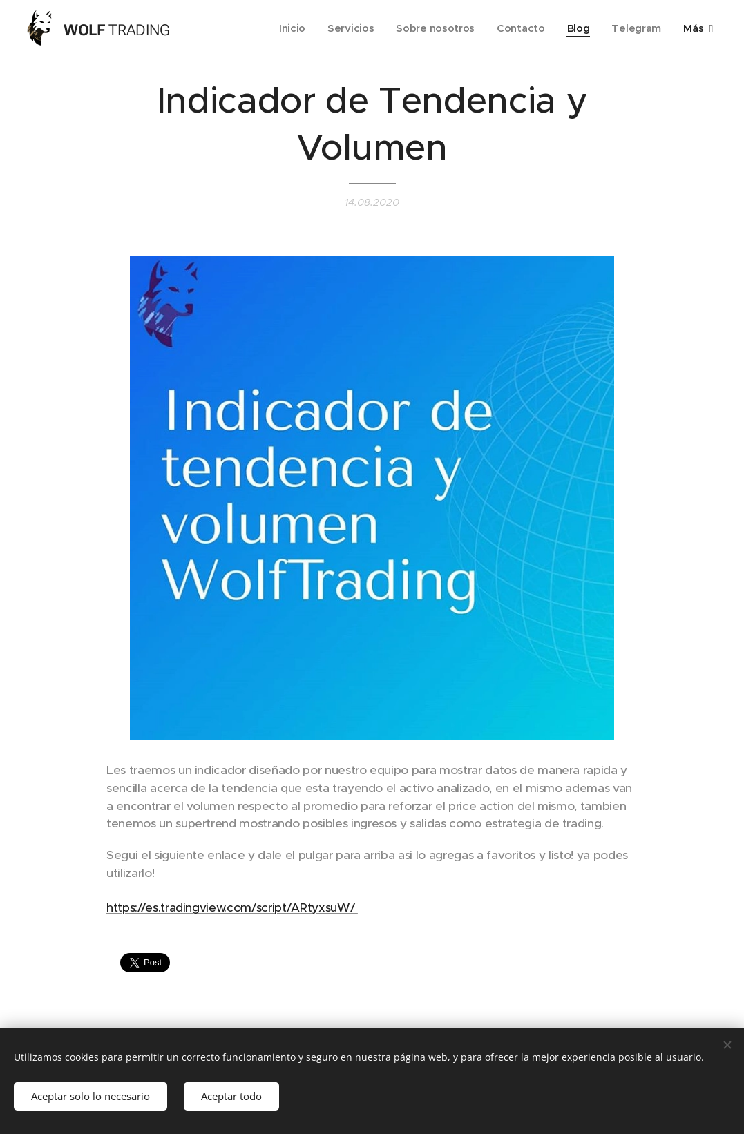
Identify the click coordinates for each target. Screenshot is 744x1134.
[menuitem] (286, 28)
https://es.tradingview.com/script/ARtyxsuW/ (232, 907)
